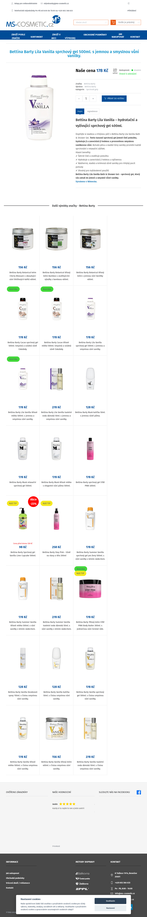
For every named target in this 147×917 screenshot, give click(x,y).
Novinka (13, 289)
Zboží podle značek (16, 36)
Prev (54, 846)
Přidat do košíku (114, 98)
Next (58, 846)
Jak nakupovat (12, 873)
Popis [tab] (80, 111)
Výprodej (70, 36)
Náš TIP (13, 503)
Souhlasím (110, 901)
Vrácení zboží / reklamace (18, 883)
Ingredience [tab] (92, 111)
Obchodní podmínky (15, 878)
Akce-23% (33, 501)
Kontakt (9, 888)
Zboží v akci (54, 36)
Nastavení (110, 908)
